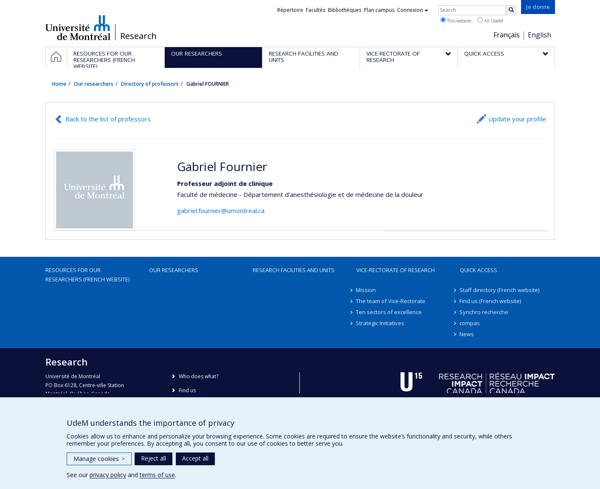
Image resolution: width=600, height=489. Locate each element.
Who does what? (198, 376)
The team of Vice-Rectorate (391, 301)
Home (59, 83)
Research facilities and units (294, 270)
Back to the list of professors (108, 119)
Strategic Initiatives (380, 323)
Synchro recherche (484, 312)
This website (455, 20)
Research (138, 36)
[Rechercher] (511, 10)
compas (470, 323)
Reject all (153, 458)
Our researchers (93, 83)
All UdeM (490, 20)
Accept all (195, 458)
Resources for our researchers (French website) (87, 274)
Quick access (478, 270)
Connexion (412, 10)
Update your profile (517, 119)
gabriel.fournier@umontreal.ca (221, 210)
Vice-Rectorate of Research (395, 270)
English (539, 34)
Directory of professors (150, 83)
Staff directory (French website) (500, 290)
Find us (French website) (490, 301)
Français (506, 34)
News (467, 334)
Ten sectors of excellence (389, 312)
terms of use (157, 475)
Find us (187, 390)
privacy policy (108, 475)
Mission (366, 290)
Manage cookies (99, 459)
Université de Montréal (77, 27)
